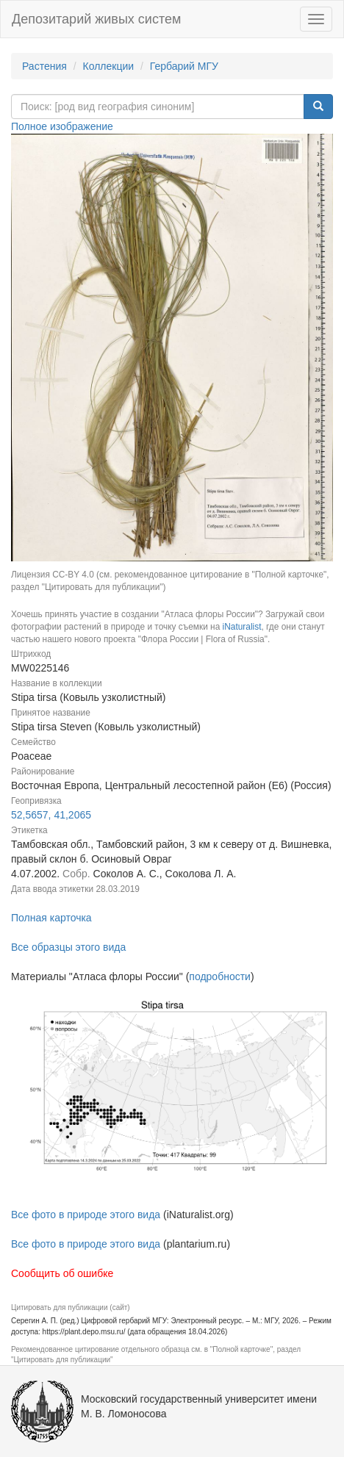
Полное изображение (62, 126)
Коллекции (109, 66)
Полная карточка (51, 918)
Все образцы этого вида (68, 947)
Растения (44, 66)
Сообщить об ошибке (62, 1273)
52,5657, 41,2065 (51, 815)
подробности (220, 976)
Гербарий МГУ (184, 66)
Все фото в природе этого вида (85, 1214)
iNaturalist (242, 627)
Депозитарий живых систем (96, 19)
